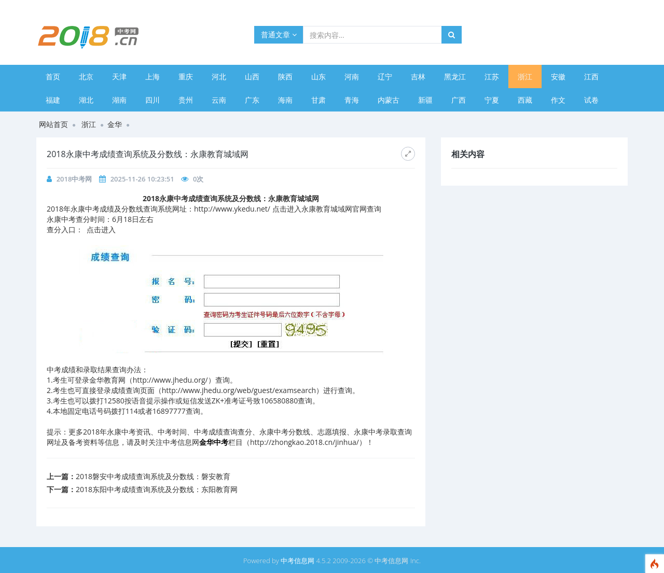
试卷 (591, 100)
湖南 (119, 100)
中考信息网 (297, 560)
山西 (252, 76)
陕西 (285, 76)
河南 (351, 76)
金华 (114, 124)
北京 (86, 76)
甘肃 (318, 100)
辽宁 (385, 76)
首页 (53, 76)
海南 (285, 100)
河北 (219, 76)
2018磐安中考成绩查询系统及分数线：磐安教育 (153, 476)
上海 (152, 76)
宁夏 (492, 100)
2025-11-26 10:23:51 (142, 179)
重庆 (185, 76)
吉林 (418, 76)
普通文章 (279, 34)
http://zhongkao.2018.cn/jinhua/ (304, 442)
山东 (318, 76)
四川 (152, 100)
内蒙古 (388, 100)
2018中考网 (74, 179)
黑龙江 (455, 76)
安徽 (558, 76)
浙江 (525, 76)
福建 (53, 100)
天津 (119, 76)
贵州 (185, 100)
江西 (591, 76)
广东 (252, 100)
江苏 (492, 76)
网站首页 (53, 124)
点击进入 (101, 229)
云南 (219, 100)
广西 (458, 100)
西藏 (525, 100)
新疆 (425, 100)
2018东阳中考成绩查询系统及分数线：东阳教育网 (157, 489)
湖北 (86, 100)
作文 (558, 100)
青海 (351, 100)
